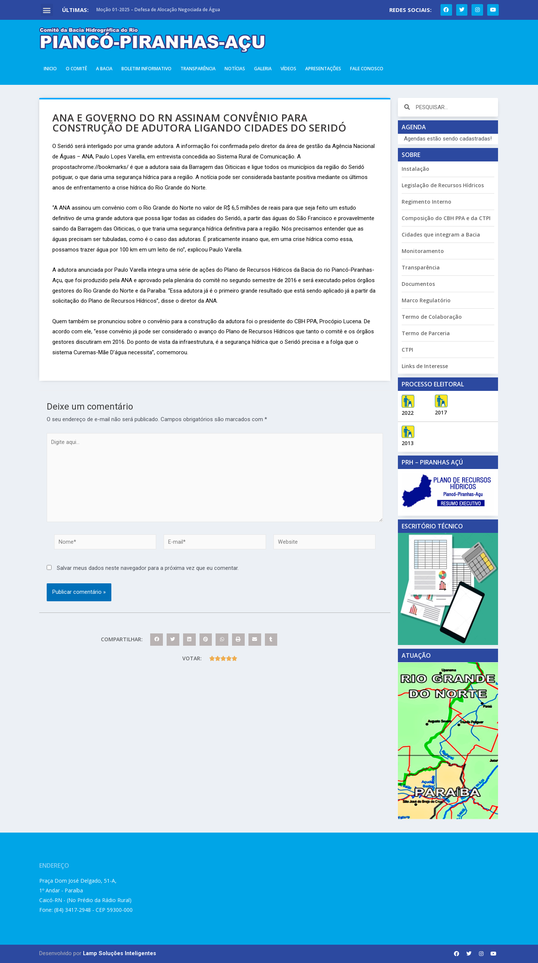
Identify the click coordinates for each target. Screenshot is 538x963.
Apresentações (323, 68)
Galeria (263, 68)
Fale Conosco (366, 68)
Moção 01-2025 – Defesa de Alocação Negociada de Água (158, 9)
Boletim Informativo (146, 68)
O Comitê (76, 68)
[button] (47, 10)
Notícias (235, 68)
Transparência (198, 68)
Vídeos (288, 68)
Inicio (50, 68)
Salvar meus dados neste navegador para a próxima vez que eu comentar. (148, 572)
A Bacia (104, 68)
